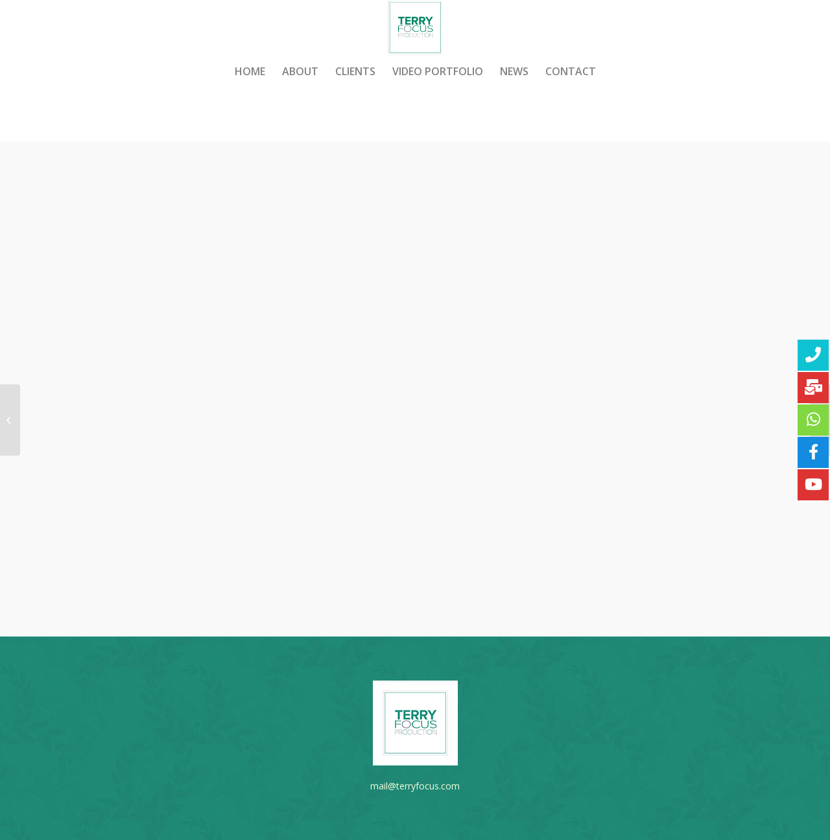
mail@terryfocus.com (415, 786)
